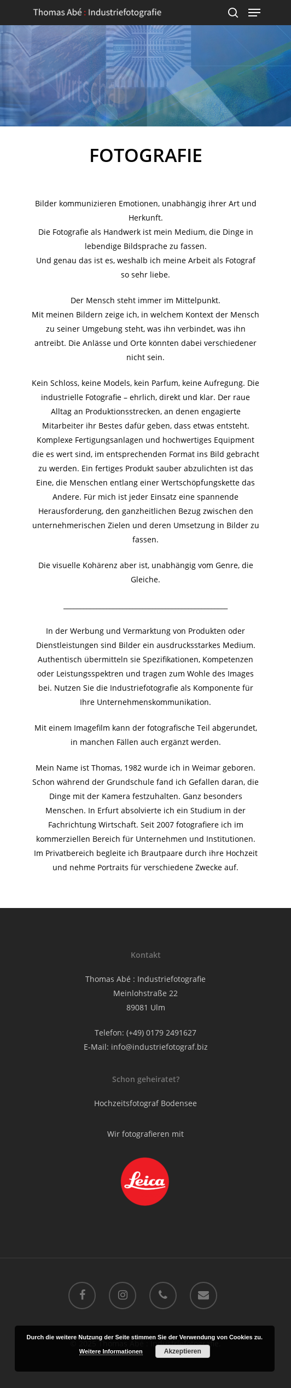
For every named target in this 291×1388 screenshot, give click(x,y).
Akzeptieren (182, 1351)
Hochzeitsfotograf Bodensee (145, 1103)
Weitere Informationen (111, 1351)
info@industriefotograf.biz (159, 1047)
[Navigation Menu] (254, 12)
